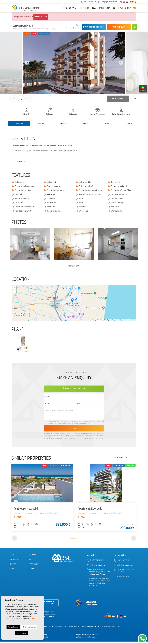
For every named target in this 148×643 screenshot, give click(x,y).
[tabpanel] (42, 497)
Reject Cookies (22, 633)
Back (133, 99)
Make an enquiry (119, 27)
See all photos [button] (74, 266)
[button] (28, 98)
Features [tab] (41, 124)
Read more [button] (21, 162)
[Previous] (14, 539)
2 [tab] (74, 539)
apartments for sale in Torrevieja (85, 638)
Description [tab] (19, 124)
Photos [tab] (63, 124)
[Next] (133, 539)
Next (121, 63)
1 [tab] (66, 539)
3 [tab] (81, 539)
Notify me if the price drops (93, 27)
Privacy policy (68, 628)
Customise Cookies (29, 627)
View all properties (122, 458)
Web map (77, 628)
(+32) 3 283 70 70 (123, 562)
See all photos (117, 99)
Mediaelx (107, 628)
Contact (128, 8)
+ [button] (14, 288)
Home (65, 8)
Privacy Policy (95, 422)
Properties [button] (84, 8)
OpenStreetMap (117, 320)
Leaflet (104, 320)
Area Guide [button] (110, 8)
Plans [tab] (107, 124)
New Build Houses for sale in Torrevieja (87, 636)
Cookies (59, 628)
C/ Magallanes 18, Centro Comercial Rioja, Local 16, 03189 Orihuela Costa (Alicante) (100, 573)
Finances (129, 124)
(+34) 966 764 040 (88, 2)
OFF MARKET (115, 628)
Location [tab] (85, 124)
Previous (27, 63)
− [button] (14, 291)
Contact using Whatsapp (74, 388)
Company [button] (72, 8)
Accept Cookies (13, 627)
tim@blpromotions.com (125, 567)
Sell (94, 8)
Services (101, 8)
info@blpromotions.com (107, 2)
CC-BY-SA (132, 320)
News (120, 8)
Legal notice (52, 628)
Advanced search (40, 17)
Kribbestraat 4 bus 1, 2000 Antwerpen (125, 572)
